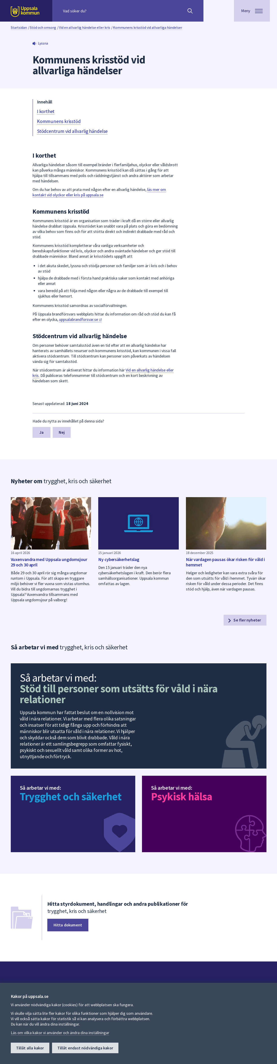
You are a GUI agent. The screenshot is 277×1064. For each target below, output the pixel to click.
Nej (62, 432)
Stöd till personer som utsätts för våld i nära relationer (119, 694)
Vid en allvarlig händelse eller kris (84, 27)
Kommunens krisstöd (59, 121)
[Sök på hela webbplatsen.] (91, 11)
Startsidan (19, 27)
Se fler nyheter (244, 620)
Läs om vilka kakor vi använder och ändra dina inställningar (60, 1032)
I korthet (46, 111)
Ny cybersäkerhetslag (118, 559)
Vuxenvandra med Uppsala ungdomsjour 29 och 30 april (49, 562)
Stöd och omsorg (43, 27)
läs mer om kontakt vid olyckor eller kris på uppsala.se (99, 192)
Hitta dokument (68, 925)
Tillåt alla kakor (30, 1048)
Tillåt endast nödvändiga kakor (85, 1048)
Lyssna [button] (43, 43)
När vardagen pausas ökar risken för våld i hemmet (225, 562)
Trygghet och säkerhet (71, 796)
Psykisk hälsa (181, 796)
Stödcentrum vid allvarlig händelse (72, 131)
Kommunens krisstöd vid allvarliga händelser (147, 27)
